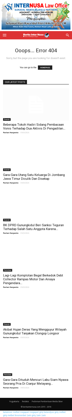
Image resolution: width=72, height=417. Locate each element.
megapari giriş (36, 412)
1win (38, 415)
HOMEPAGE (45, 68)
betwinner (7, 412)
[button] (67, 35)
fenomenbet (20, 415)
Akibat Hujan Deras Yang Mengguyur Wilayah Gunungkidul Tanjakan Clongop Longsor (34, 331)
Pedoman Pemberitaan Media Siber (47, 401)
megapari (24, 412)
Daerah (7, 119)
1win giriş (31, 415)
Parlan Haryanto (10, 132)
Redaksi (25, 401)
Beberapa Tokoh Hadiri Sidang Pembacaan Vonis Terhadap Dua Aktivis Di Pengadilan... (34, 126)
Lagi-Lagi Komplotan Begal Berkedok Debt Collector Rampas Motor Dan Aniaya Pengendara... (33, 279)
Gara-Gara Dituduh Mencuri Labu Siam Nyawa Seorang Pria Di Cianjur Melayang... (35, 381)
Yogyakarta (14, 401)
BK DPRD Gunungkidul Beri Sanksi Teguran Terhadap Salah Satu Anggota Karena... (33, 227)
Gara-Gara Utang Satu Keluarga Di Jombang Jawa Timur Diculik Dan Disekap (34, 177)
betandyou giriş (51, 412)
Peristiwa (7, 270)
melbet (16, 412)
